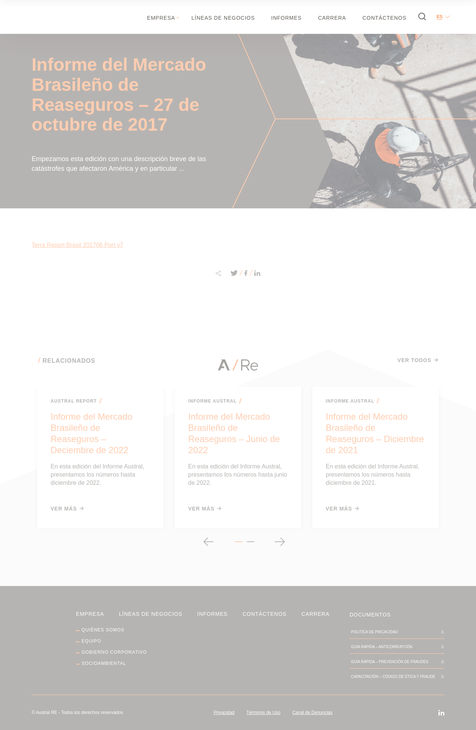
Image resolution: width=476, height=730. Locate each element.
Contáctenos (384, 18)
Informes (286, 18)
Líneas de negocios (223, 18)
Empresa (161, 18)
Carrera (332, 18)
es (440, 16)
